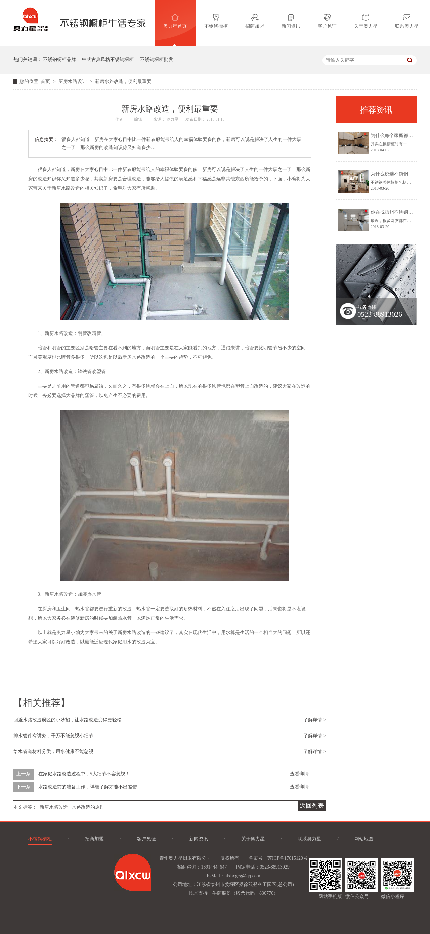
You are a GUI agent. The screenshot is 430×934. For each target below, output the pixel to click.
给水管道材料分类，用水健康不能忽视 (53, 751)
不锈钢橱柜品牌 (59, 59)
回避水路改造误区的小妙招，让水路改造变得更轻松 (67, 719)
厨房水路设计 (73, 81)
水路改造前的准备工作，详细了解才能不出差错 (87, 786)
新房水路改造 (54, 807)
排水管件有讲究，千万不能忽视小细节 (53, 735)
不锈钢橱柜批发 (156, 59)
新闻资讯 (291, 21)
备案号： (258, 858)
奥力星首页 (175, 21)
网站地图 (363, 838)
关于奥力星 (366, 21)
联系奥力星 (407, 21)
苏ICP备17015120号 (287, 858)
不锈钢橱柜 (216, 21)
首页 (46, 81)
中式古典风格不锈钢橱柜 (108, 59)
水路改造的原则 (88, 807)
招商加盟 (254, 21)
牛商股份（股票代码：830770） (245, 893)
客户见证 (327, 21)
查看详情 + (301, 773)
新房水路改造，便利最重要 (123, 81)
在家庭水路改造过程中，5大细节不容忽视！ (84, 773)
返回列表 (312, 805)
